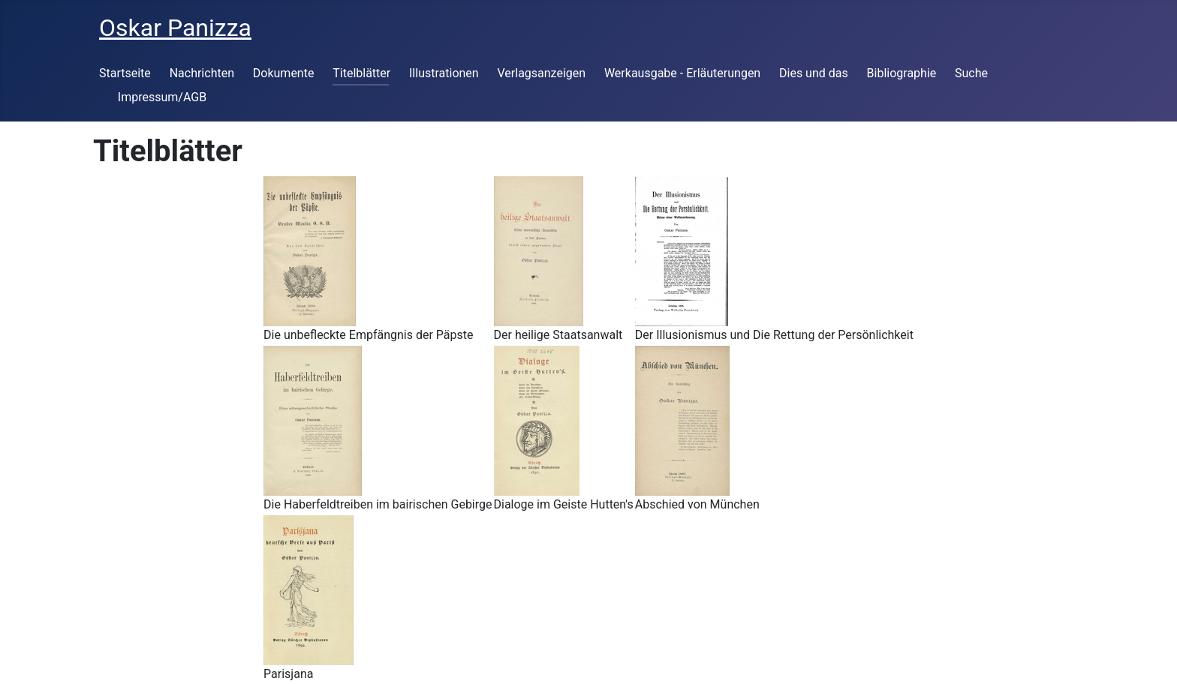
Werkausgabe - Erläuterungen (682, 73)
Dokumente (284, 73)
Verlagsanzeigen (541, 73)
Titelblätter (361, 73)
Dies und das (813, 73)
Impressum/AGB (162, 97)
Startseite (125, 73)
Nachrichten (202, 73)
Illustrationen (444, 73)
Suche (971, 73)
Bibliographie (902, 73)
